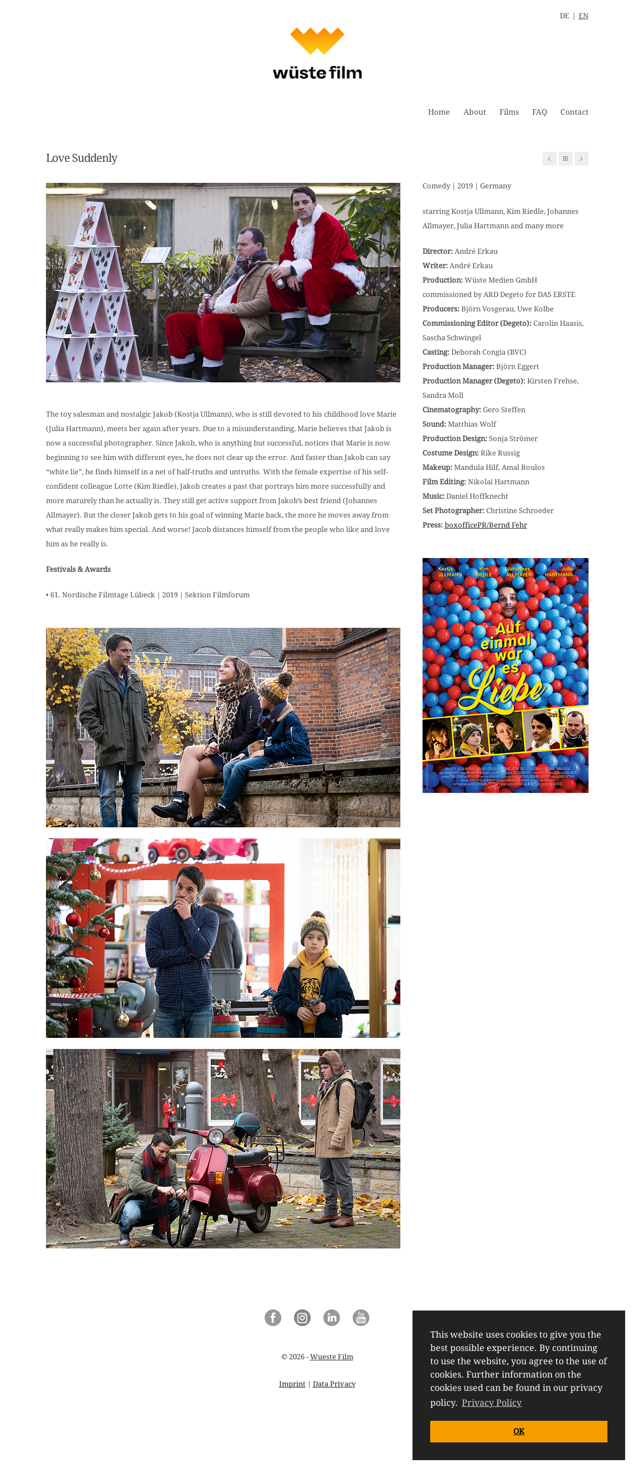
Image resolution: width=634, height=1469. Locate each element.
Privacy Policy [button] (492, 1403)
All (566, 159)
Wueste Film (331, 1357)
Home (439, 112)
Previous (549, 159)
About (474, 112)
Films (509, 112)
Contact (574, 112)
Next (582, 159)
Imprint (292, 1384)
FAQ (539, 112)
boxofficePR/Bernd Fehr (486, 525)
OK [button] (518, 1431)
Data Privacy (334, 1384)
